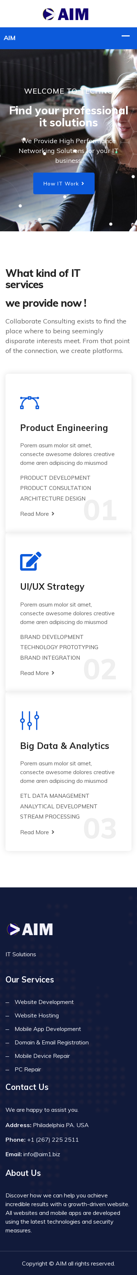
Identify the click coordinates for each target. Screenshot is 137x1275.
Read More (37, 513)
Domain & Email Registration (52, 1042)
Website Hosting (37, 1015)
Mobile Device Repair (42, 1055)
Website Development (44, 1001)
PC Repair (28, 1069)
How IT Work (63, 183)
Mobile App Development (48, 1028)
